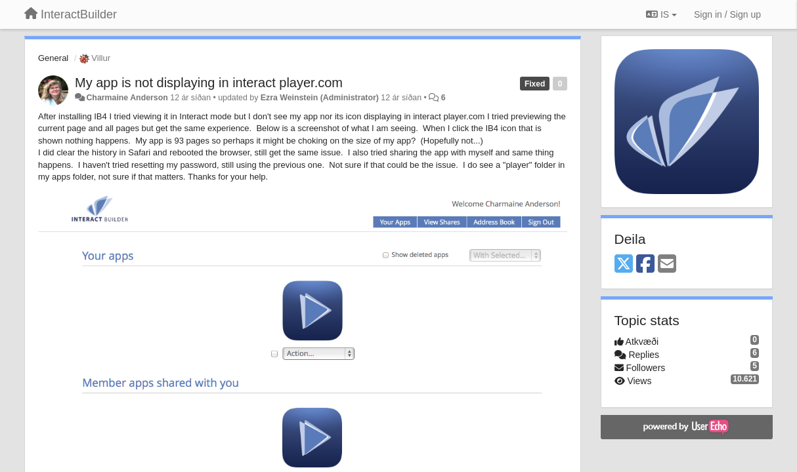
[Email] (667, 264)
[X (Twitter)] (623, 264)
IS (661, 14)
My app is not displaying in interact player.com (209, 82)
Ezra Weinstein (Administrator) (320, 97)
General (53, 58)
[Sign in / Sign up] (727, 14)
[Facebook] (645, 264)
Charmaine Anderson (126, 97)
